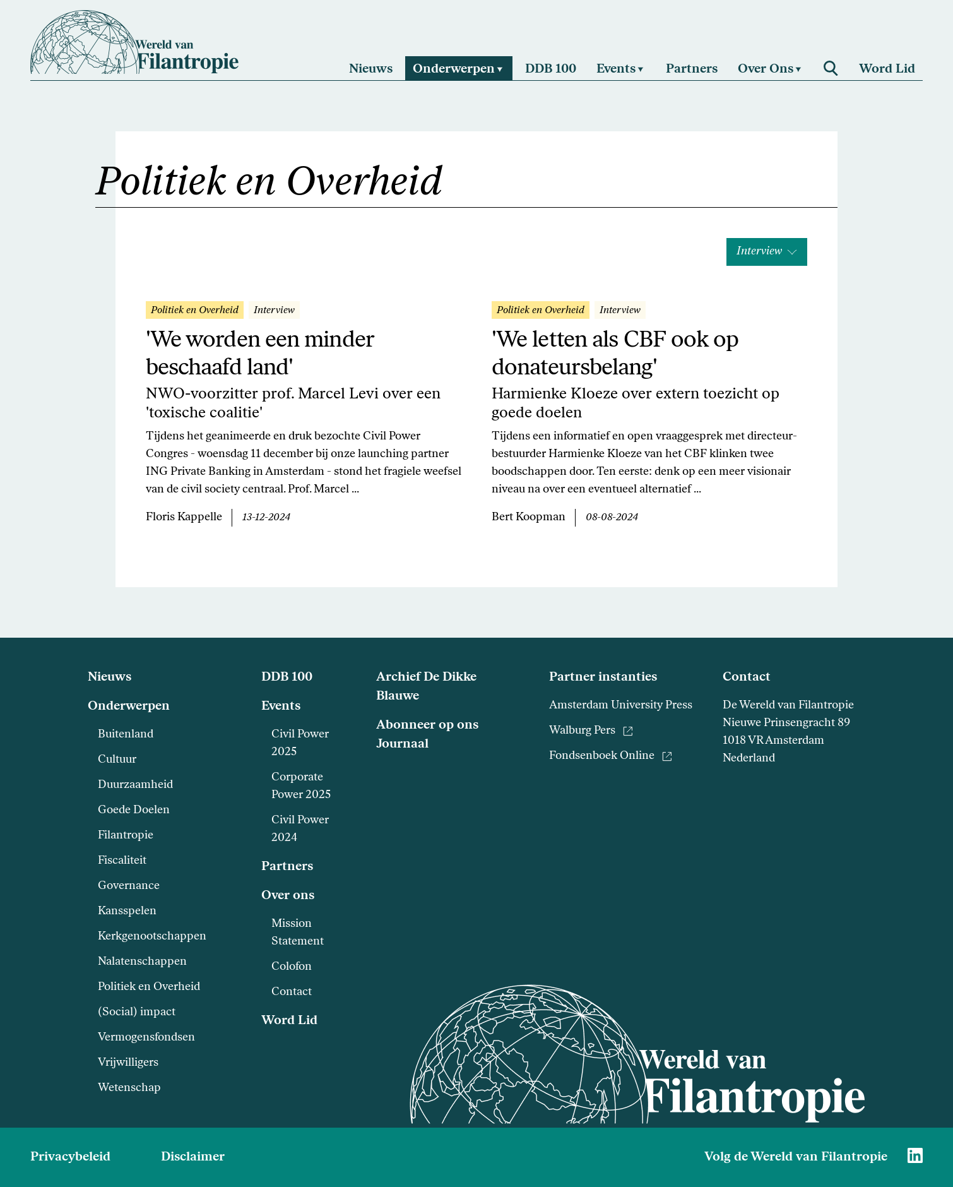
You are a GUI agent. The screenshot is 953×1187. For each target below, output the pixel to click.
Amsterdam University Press (620, 706)
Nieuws (109, 677)
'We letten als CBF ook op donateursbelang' (615, 355)
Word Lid (289, 1021)
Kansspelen (127, 911)
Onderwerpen (129, 706)
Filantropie (125, 836)
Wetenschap (129, 1088)
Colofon (291, 967)
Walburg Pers (591, 731)
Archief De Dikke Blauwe (426, 687)
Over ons (287, 896)
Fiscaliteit (122, 861)
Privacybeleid (70, 1157)
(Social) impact (136, 1012)
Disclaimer (193, 1157)
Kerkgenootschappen (152, 937)
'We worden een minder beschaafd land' (260, 355)
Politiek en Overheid (149, 987)
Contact (291, 992)
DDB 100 (286, 677)
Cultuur (117, 760)
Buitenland (125, 735)
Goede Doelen (134, 810)
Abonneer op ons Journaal (427, 735)
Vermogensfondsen (146, 1038)
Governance (129, 886)
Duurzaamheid (135, 785)
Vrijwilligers (128, 1063)
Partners (287, 867)
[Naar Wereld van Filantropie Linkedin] (915, 1155)
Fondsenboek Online (610, 756)
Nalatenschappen (142, 962)
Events (280, 706)
